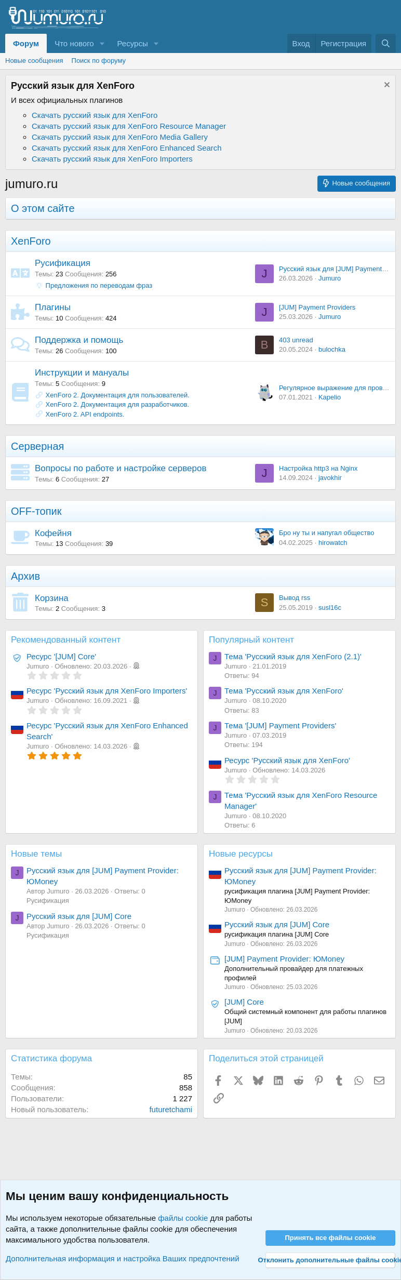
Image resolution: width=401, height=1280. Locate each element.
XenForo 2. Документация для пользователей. (118, 395)
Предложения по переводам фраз (93, 285)
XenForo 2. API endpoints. (85, 414)
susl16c (329, 607)
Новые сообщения (34, 60)
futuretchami (170, 1109)
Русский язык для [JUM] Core (78, 916)
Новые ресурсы (241, 854)
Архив (25, 576)
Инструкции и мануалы (82, 373)
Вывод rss (294, 598)
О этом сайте (43, 208)
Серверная (37, 446)
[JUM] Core (244, 1001)
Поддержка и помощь (79, 340)
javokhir (330, 478)
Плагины (53, 307)
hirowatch (332, 542)
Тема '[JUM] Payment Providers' (280, 725)
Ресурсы (132, 43)
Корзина (52, 598)
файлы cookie (183, 1218)
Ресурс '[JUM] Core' (61, 656)
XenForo (31, 241)
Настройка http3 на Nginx (318, 468)
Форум (26, 43)
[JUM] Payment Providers (317, 307)
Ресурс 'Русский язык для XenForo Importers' (106, 690)
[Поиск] (386, 43)
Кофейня (53, 533)
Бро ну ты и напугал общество (326, 533)
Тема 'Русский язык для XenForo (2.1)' (293, 656)
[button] (102, 43)
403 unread (296, 340)
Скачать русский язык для (94, 115)
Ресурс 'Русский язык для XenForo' (287, 760)
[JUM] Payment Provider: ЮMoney (284, 958)
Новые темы (36, 854)
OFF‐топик (36, 511)
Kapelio (329, 397)
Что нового (74, 43)
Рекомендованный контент (66, 640)
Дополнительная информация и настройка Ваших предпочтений (122, 1258)
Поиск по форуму (99, 60)
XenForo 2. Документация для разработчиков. (118, 404)
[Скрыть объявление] (385, 86)
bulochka (331, 349)
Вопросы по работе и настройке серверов (120, 468)
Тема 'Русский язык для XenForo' (283, 690)
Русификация (62, 263)
